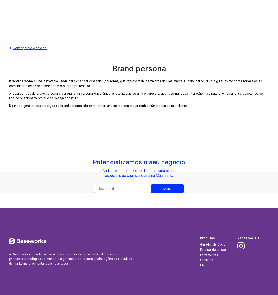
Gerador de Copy (213, 244)
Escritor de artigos (213, 249)
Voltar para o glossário (30, 48)
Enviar (167, 188)
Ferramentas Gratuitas (209, 257)
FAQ (203, 265)
